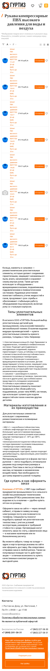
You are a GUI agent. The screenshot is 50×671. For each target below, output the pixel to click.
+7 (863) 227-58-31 (39, 632)
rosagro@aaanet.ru (11, 614)
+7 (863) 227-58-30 (39, 629)
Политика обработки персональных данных (23, 617)
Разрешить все (25, 656)
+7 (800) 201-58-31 (12, 632)
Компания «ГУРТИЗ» (13, 489)
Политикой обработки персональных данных (24, 648)
